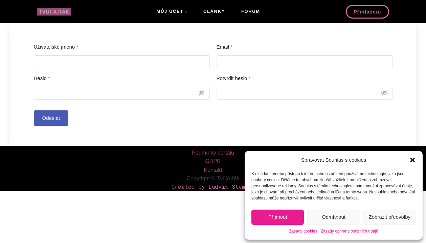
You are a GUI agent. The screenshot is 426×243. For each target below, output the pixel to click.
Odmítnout (333, 217)
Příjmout (277, 217)
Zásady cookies (303, 231)
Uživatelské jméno (56, 47)
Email (225, 47)
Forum (250, 11)
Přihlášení (367, 12)
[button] (412, 160)
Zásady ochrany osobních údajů (349, 231)
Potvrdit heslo (234, 78)
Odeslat (51, 118)
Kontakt (213, 170)
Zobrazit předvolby (389, 217)
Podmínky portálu (213, 153)
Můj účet (170, 11)
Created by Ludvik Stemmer (213, 186)
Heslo (42, 78)
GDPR (213, 161)
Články (214, 11)
